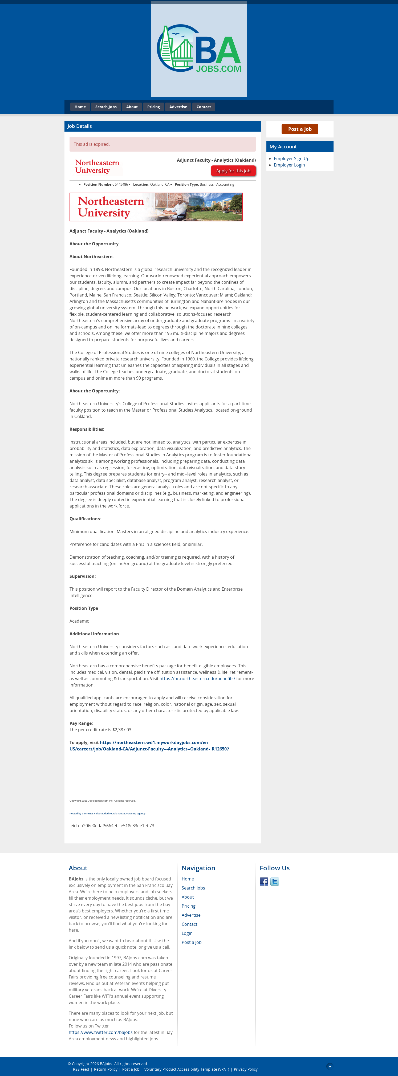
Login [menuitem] (187, 933)
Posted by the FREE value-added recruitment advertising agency (107, 813)
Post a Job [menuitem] (192, 942)
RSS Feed (81, 1069)
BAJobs (106, 1063)
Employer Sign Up (292, 158)
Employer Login (289, 165)
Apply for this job (233, 171)
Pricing (153, 106)
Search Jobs (106, 106)
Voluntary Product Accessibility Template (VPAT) (186, 1069)
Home (80, 106)
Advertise (178, 106)
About (132, 106)
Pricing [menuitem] (189, 906)
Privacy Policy (246, 1069)
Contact (204, 106)
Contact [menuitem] (189, 924)
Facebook (264, 881)
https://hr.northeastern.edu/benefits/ (197, 678)
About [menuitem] (188, 897)
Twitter (274, 881)
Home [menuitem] (188, 879)
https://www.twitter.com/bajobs (101, 1032)
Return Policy (105, 1069)
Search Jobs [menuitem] (193, 888)
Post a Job (300, 129)
